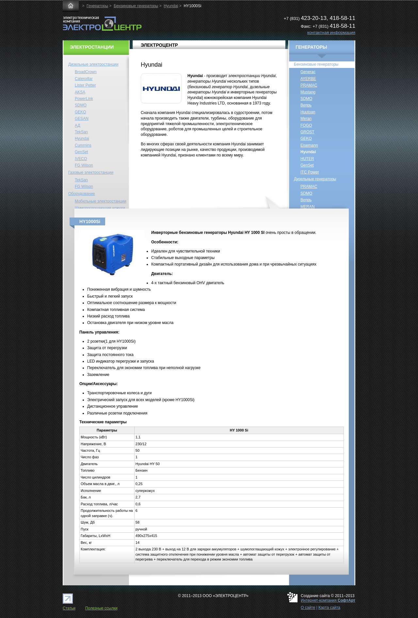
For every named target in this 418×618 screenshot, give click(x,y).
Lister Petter (85, 85)
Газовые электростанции (90, 172)
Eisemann (309, 145)
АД (77, 125)
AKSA (80, 92)
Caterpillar (84, 78)
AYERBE (308, 78)
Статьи (69, 608)
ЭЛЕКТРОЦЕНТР (159, 45)
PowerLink (84, 98)
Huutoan (307, 112)
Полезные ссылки (101, 608)
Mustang (307, 92)
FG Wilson (84, 165)
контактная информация (331, 32)
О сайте (308, 607)
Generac (307, 72)
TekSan (81, 132)
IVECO (81, 158)
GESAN (81, 118)
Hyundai (171, 6)
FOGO (306, 125)
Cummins (83, 145)
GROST (307, 132)
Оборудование (81, 193)
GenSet (81, 152)
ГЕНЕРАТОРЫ (311, 47)
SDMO (81, 105)
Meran (306, 118)
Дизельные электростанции (93, 64)
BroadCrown (86, 72)
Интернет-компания (328, 600)
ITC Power (309, 172)
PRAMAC (308, 85)
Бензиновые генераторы (136, 6)
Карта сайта (329, 607)
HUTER (307, 158)
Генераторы (97, 6)
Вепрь (306, 105)
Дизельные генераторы (315, 179)
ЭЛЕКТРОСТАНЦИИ (92, 47)
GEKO (80, 112)
